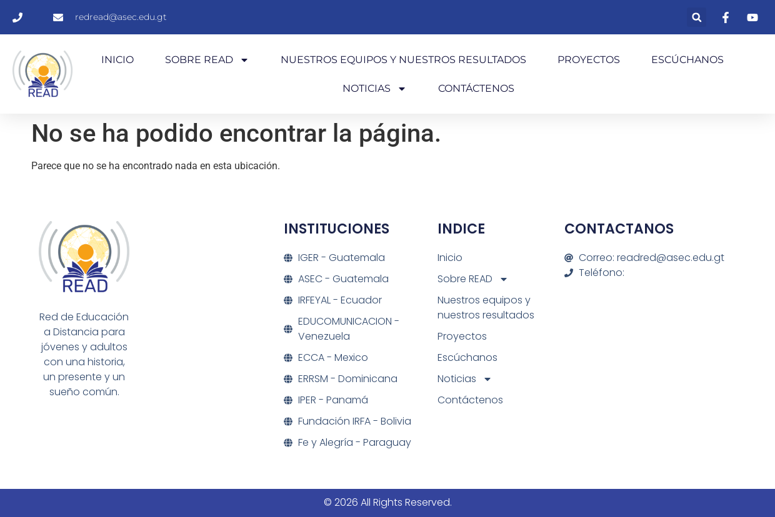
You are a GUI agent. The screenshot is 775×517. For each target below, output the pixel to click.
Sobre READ (207, 60)
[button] (696, 17)
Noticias (374, 88)
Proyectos (589, 60)
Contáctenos (476, 88)
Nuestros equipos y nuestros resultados (403, 60)
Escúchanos (687, 60)
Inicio (117, 60)
